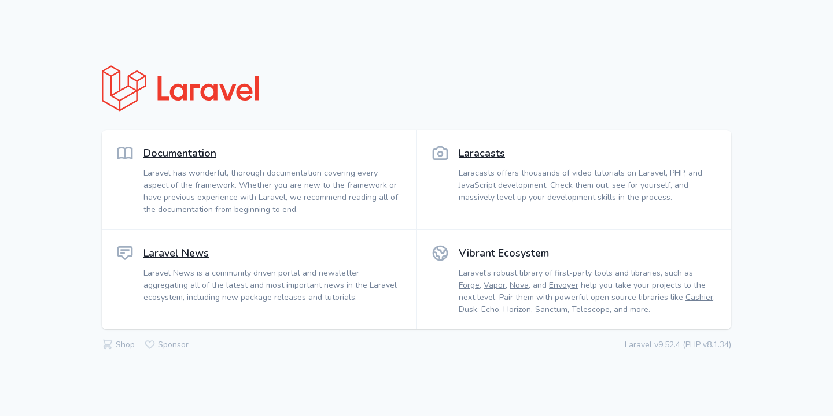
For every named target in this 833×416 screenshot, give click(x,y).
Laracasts (482, 153)
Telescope (591, 309)
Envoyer (563, 285)
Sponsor (173, 344)
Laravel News (176, 253)
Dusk (468, 309)
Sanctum (551, 309)
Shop (125, 344)
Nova (519, 285)
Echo (490, 309)
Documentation (179, 153)
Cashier (699, 297)
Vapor (495, 285)
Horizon (517, 309)
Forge (469, 285)
